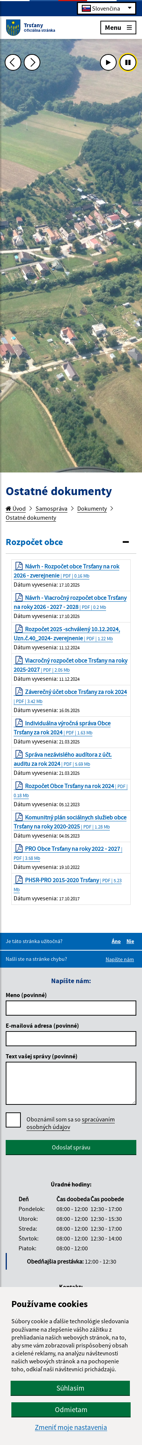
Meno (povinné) (26, 995)
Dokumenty (92, 508)
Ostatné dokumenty (31, 517)
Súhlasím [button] (70, 1387)
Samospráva (51, 508)
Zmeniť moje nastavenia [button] (71, 1427)
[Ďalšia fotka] (32, 62)
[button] (71, 542)
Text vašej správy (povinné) (42, 1056)
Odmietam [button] (71, 1409)
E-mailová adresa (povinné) (42, 1025)
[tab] (71, 542)
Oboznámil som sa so (71, 1123)
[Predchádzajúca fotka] (13, 62)
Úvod (16, 508)
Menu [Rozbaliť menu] (118, 27)
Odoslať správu (71, 1147)
